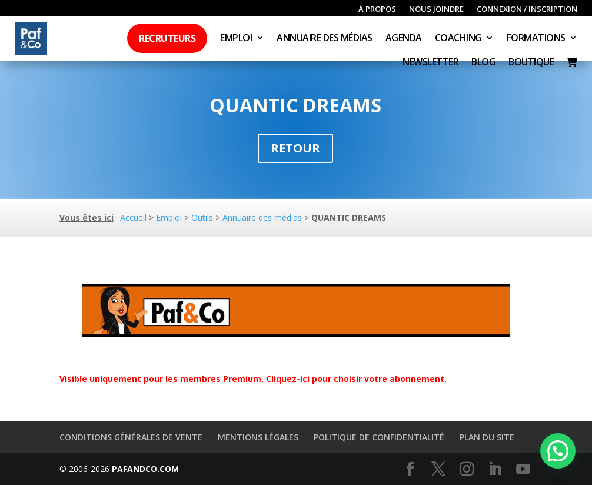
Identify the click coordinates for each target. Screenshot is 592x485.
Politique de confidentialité (379, 437)
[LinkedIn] (495, 469)
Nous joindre (436, 9)
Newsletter (430, 63)
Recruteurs (167, 38)
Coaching (458, 39)
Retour (295, 148)
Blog (483, 63)
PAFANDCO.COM (145, 468)
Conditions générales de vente (130, 437)
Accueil (133, 217)
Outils (202, 217)
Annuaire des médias (325, 39)
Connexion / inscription (527, 9)
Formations (536, 39)
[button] (558, 451)
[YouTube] (523, 469)
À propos (377, 9)
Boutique (531, 63)
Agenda (403, 39)
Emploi (236, 39)
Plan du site (487, 437)
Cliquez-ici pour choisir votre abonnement (355, 378)
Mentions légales (258, 437)
